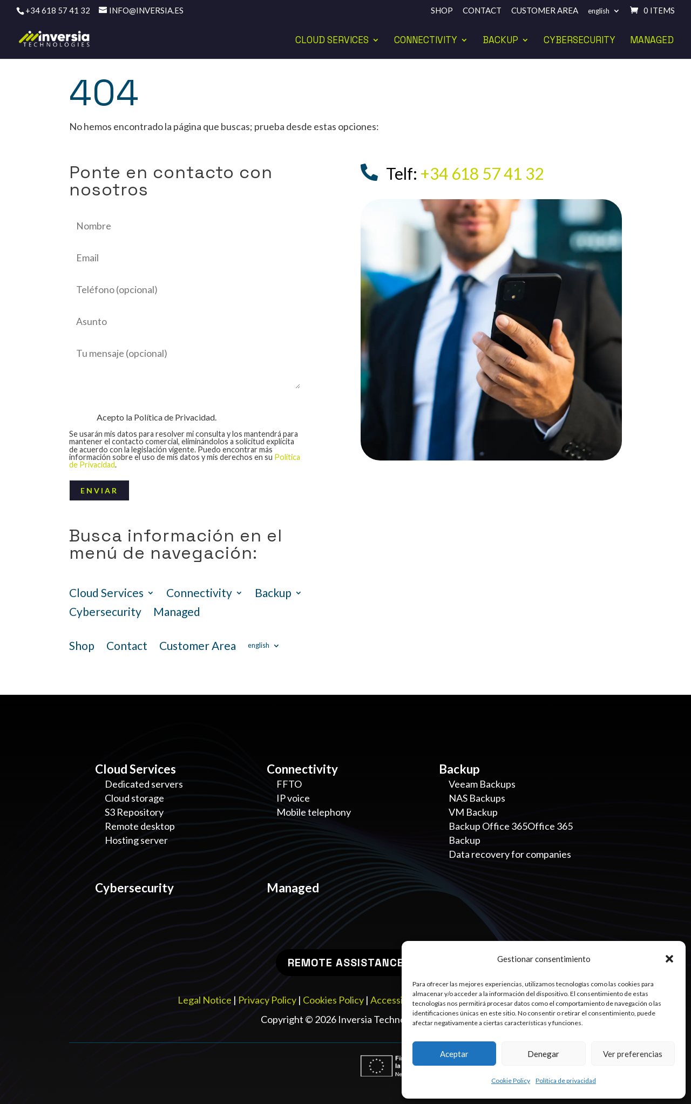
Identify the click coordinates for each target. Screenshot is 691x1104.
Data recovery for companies (510, 854)
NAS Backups (477, 798)
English (598, 11)
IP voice (293, 798)
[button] (669, 958)
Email (186, 258)
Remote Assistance (346, 963)
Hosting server (136, 840)
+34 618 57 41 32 (57, 10)
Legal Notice (205, 1000)
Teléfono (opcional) (186, 290)
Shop (442, 10)
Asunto (186, 321)
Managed (652, 41)
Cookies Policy (333, 1000)
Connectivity (425, 41)
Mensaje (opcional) (186, 394)
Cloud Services (332, 41)
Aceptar (454, 1054)
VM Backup (473, 812)
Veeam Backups (482, 784)
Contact (482, 10)
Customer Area (544, 10)
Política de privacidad (566, 1080)
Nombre (186, 226)
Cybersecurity (579, 41)
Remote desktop (140, 826)
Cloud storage (134, 798)
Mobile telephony (313, 812)
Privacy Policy (267, 1000)
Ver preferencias (632, 1054)
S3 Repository (134, 812)
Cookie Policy (510, 1080)
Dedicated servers (144, 784)
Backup (500, 41)
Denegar (543, 1054)
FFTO (289, 784)
